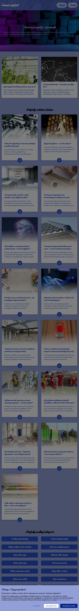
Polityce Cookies (63, 600)
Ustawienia (36, 606)
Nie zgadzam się (51, 606)
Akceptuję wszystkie (68, 606)
